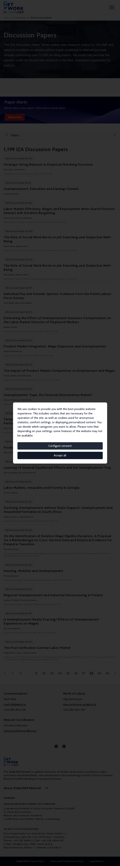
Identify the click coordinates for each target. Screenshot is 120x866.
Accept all (60, 455)
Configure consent (60, 446)
